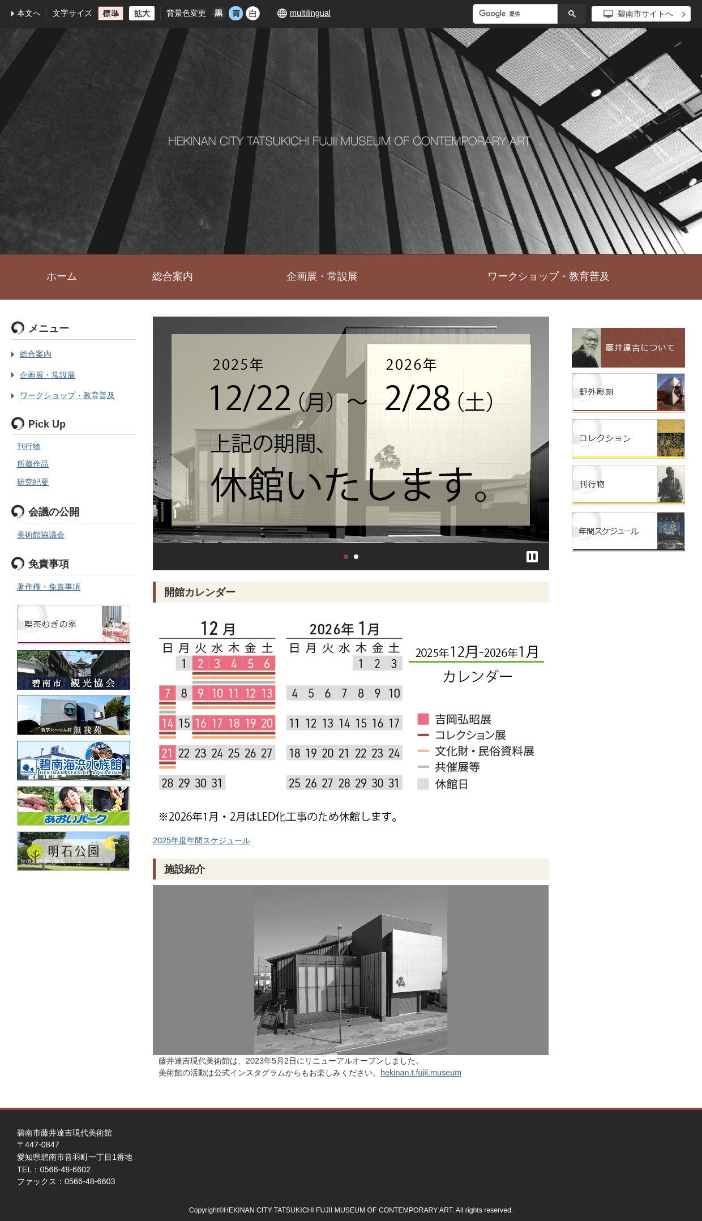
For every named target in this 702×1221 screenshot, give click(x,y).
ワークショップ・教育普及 (548, 276)
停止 (532, 556)
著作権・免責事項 (48, 586)
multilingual (310, 13)
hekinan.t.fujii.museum (420, 1072)
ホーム (61, 276)
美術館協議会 (41, 534)
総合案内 (172, 276)
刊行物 (29, 446)
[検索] (518, 14)
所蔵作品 (33, 463)
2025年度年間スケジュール (201, 840)
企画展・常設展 (322, 276)
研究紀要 (33, 481)
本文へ (29, 13)
